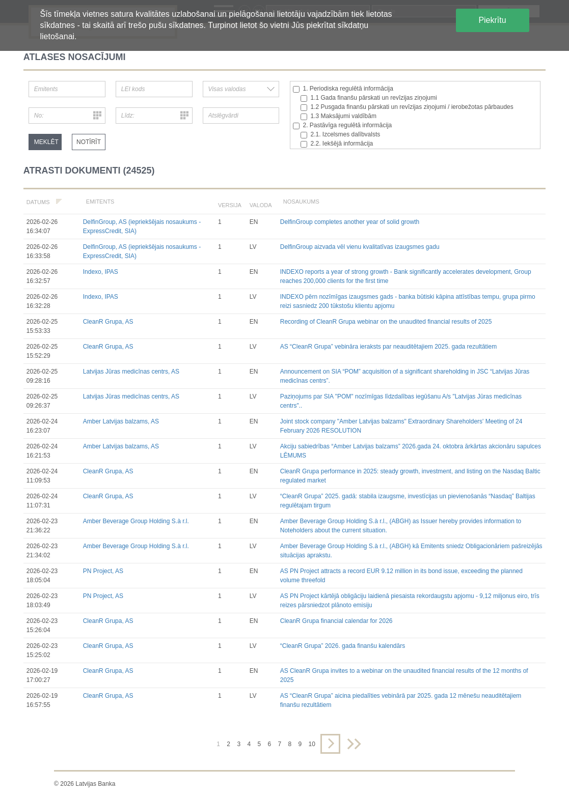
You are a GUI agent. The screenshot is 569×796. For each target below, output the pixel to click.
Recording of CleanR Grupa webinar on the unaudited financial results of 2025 (386, 321)
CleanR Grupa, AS (108, 321)
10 (312, 744)
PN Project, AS (103, 571)
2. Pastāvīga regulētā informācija (342, 125)
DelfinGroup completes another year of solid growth (349, 221)
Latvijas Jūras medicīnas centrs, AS (131, 371)
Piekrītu (492, 20)
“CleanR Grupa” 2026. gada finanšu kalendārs (342, 645)
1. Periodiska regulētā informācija (343, 89)
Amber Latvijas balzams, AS (121, 421)
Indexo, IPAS (100, 271)
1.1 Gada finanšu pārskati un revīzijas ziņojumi (369, 98)
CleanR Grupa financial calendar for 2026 (336, 620)
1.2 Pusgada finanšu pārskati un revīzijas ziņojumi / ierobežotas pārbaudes (407, 107)
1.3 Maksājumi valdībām (338, 116)
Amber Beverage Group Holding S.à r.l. (136, 521)
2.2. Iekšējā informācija (337, 144)
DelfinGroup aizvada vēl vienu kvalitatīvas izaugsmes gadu (360, 246)
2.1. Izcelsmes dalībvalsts (341, 134)
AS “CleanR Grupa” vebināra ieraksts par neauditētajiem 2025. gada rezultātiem (388, 346)
